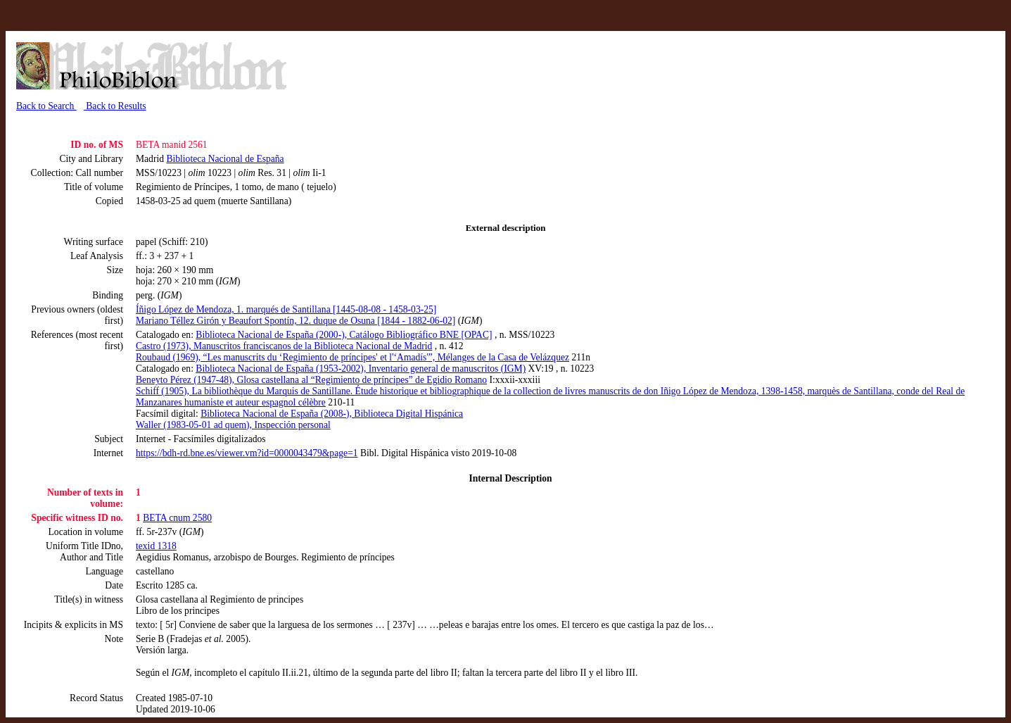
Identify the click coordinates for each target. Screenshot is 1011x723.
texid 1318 (156, 546)
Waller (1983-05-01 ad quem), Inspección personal (233, 425)
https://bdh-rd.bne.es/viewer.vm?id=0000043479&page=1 (246, 453)
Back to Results (115, 106)
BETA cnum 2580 (177, 518)
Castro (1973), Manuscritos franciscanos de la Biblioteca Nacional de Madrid (284, 346)
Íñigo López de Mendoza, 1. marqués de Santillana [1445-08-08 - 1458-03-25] (286, 309)
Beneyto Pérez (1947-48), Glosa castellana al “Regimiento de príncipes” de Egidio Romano (311, 380)
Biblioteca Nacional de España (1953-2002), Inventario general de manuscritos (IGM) (361, 368)
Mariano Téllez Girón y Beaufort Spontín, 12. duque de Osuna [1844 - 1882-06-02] (295, 320)
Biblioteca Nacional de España (225, 158)
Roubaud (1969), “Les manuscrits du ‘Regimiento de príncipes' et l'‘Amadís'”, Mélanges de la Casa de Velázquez (352, 357)
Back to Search (46, 106)
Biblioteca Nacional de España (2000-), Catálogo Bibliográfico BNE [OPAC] (344, 334)
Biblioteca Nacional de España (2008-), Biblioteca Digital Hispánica (332, 413)
